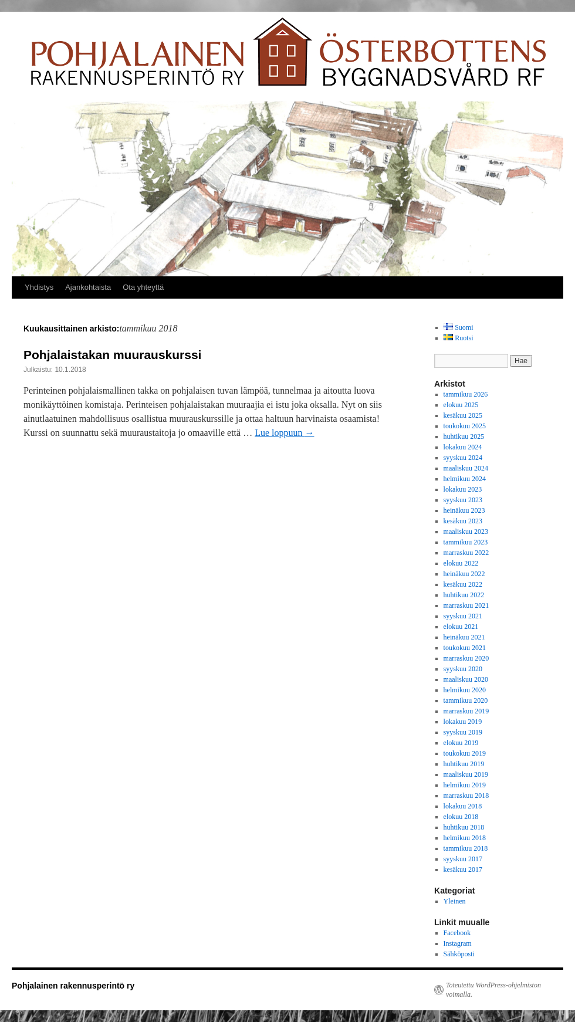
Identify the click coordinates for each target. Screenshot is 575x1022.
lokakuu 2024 (463, 447)
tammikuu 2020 (466, 700)
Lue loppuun (284, 433)
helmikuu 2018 (465, 838)
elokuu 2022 (461, 563)
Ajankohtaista (88, 287)
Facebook (457, 933)
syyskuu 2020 (463, 669)
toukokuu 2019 (465, 753)
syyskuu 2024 (463, 458)
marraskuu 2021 (466, 605)
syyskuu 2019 (463, 732)
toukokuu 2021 (465, 648)
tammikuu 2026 (466, 394)
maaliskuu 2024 (466, 468)
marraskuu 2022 (466, 553)
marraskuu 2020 (466, 658)
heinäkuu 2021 (464, 637)
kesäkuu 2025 (463, 415)
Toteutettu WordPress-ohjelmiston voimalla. (493, 990)
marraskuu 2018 (466, 795)
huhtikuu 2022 (464, 595)
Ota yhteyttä (143, 287)
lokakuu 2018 (463, 806)
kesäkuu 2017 (463, 869)
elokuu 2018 (461, 817)
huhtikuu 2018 (464, 827)
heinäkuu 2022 (464, 574)
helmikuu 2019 (465, 785)
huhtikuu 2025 (464, 436)
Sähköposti (459, 954)
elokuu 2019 (461, 743)
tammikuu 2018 (466, 848)
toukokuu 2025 (465, 426)
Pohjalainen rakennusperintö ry (73, 985)
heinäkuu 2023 (464, 510)
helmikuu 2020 (465, 690)
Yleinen (455, 901)
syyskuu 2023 (463, 500)
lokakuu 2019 (463, 722)
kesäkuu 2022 (463, 584)
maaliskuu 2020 (466, 679)
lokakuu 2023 (463, 489)
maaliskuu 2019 (466, 774)
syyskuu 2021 (463, 616)
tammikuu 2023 (466, 542)
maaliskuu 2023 (466, 531)
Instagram (458, 943)
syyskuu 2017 (463, 859)
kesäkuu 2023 (463, 521)
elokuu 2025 (461, 405)
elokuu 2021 (461, 626)
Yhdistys (39, 287)
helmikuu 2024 (465, 479)
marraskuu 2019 (466, 711)
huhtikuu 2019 (464, 764)
